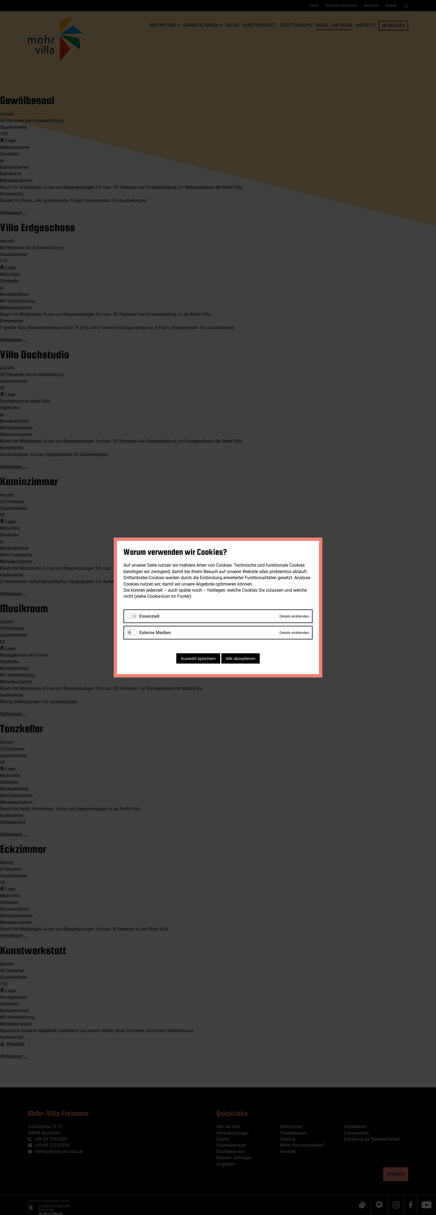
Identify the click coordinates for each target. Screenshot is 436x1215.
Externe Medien (155, 632)
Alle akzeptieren (241, 658)
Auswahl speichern (198, 658)
